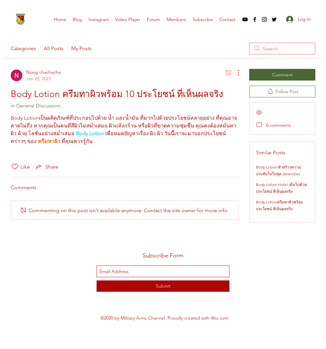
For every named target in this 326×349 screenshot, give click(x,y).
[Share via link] (46, 166)
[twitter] (274, 19)
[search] (282, 48)
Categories (23, 48)
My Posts (81, 48)
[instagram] (264, 19)
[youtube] (245, 19)
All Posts (54, 48)
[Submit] (163, 286)
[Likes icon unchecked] (15, 166)
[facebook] (254, 19)
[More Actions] (235, 73)
